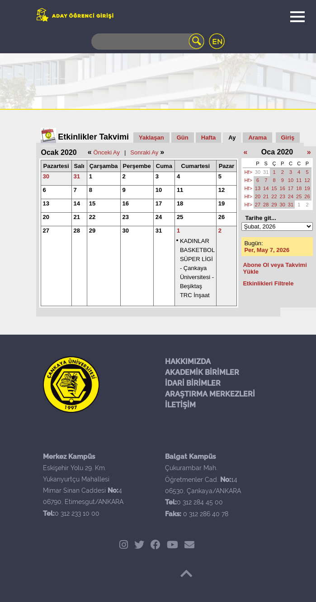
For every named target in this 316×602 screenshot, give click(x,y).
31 (77, 176)
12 (221, 190)
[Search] (147, 41)
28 (77, 230)
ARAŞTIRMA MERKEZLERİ (210, 394)
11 (180, 190)
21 (77, 217)
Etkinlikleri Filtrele (268, 283)
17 (159, 203)
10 (159, 190)
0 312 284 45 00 (200, 502)
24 (159, 217)
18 (180, 203)
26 (221, 217)
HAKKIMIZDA (188, 361)
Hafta (208, 137)
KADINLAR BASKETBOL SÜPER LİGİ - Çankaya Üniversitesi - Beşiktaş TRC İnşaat (197, 268)
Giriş (288, 137)
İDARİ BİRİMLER (193, 383)
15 (92, 203)
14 (77, 203)
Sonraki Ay (144, 152)
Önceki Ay (107, 152)
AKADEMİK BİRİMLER (202, 372)
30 (46, 176)
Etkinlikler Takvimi (93, 136)
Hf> (248, 172)
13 (46, 203)
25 (180, 217)
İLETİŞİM (180, 405)
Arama (257, 137)
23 (126, 217)
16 (126, 203)
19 (221, 203)
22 (92, 217)
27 (46, 230)
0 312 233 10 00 (77, 513)
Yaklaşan (151, 137)
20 (46, 217)
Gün (183, 137)
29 (92, 230)
